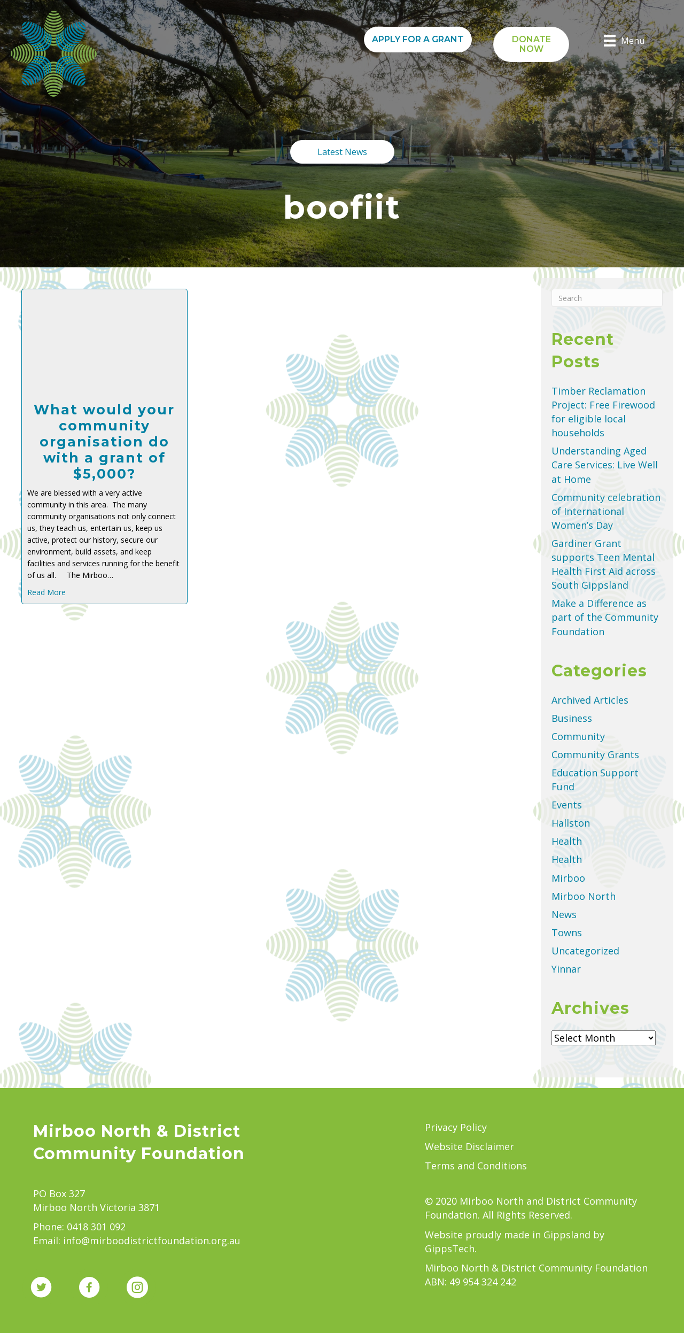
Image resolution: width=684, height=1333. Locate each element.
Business (571, 718)
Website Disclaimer (469, 1146)
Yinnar (566, 968)
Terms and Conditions (476, 1165)
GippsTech (450, 1248)
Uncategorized (585, 950)
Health (566, 841)
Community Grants (595, 754)
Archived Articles (589, 700)
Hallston (570, 822)
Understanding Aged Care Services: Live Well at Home (604, 464)
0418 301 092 (96, 1226)
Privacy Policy (456, 1127)
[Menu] (624, 41)
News (564, 914)
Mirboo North (583, 896)
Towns (566, 932)
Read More (46, 592)
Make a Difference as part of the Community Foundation (604, 617)
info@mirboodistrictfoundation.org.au (151, 1240)
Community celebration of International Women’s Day (605, 511)
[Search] (607, 298)
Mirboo (568, 878)
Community (578, 736)
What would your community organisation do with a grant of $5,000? (104, 442)
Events (566, 804)
